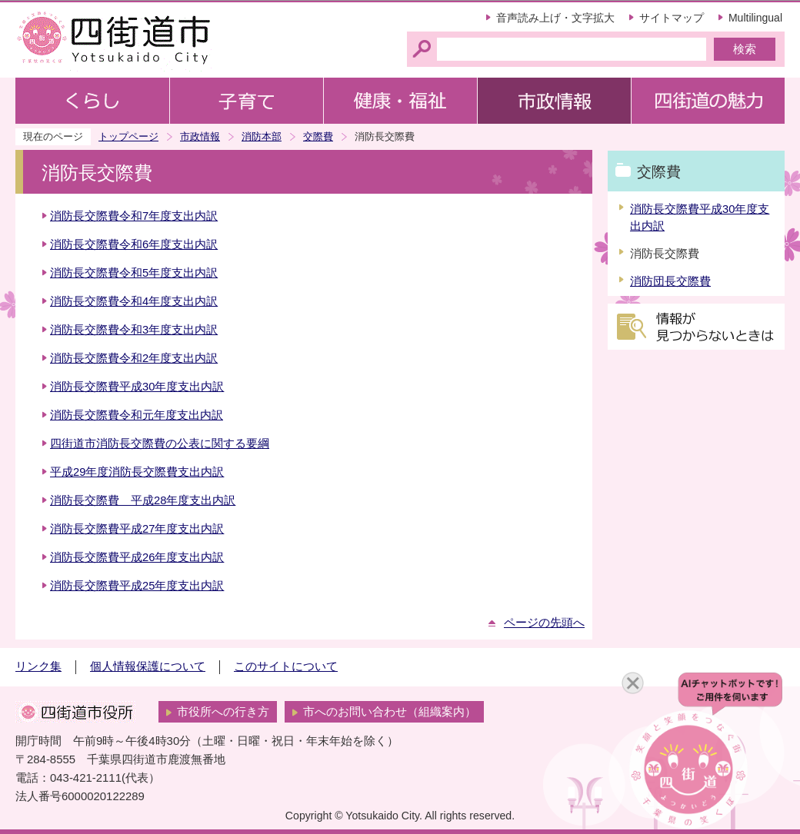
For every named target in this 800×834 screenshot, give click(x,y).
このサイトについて (286, 666)
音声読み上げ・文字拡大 (555, 18)
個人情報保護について (147, 666)
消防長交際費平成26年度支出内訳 (137, 557)
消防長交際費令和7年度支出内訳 (134, 216)
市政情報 (200, 136)
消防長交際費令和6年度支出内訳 (134, 244)
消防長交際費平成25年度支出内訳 (137, 586)
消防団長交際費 (670, 281)
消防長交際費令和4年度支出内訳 (134, 301)
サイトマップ (671, 18)
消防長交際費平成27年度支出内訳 (137, 529)
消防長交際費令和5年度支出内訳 (134, 273)
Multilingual (755, 18)
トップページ (128, 136)
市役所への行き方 (223, 712)
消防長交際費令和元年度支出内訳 (136, 415)
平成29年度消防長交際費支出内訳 (137, 472)
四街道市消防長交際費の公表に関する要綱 (159, 443)
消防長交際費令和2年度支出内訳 (134, 358)
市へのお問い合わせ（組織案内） (389, 712)
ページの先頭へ (544, 622)
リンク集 (38, 666)
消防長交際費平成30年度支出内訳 (137, 386)
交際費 (318, 136)
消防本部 (262, 136)
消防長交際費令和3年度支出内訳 (134, 330)
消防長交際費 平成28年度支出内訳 (142, 500)
